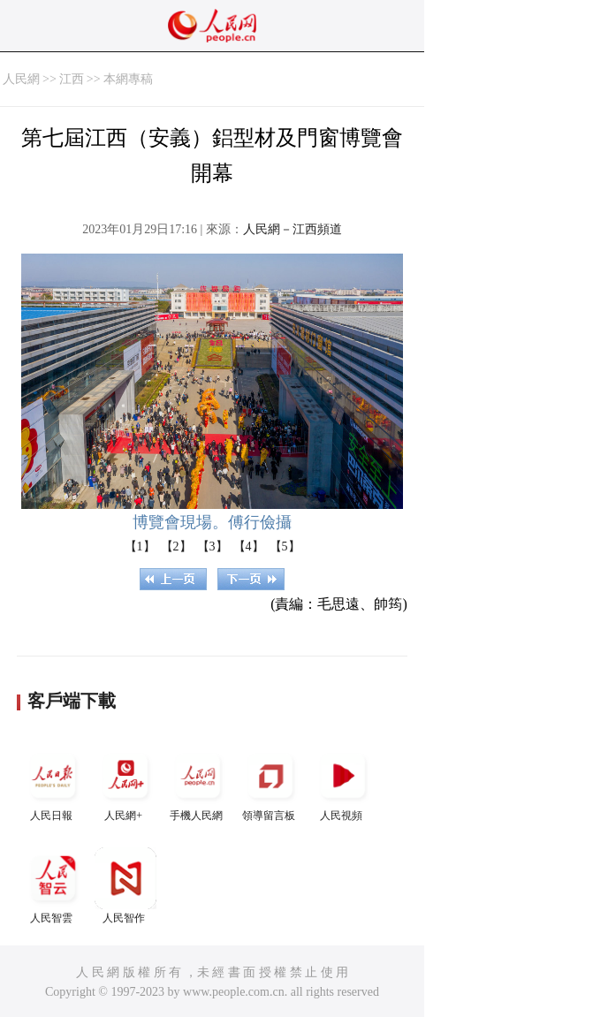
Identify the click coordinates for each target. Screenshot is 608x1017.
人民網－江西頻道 (292, 229)
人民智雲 (53, 885)
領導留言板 (270, 783)
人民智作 (125, 885)
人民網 (21, 79)
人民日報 (53, 783)
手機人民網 (198, 783)
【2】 (176, 546)
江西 (71, 79)
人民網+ (125, 783)
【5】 (285, 546)
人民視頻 (343, 783)
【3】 (212, 546)
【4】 (248, 546)
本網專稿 (128, 79)
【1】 (140, 546)
